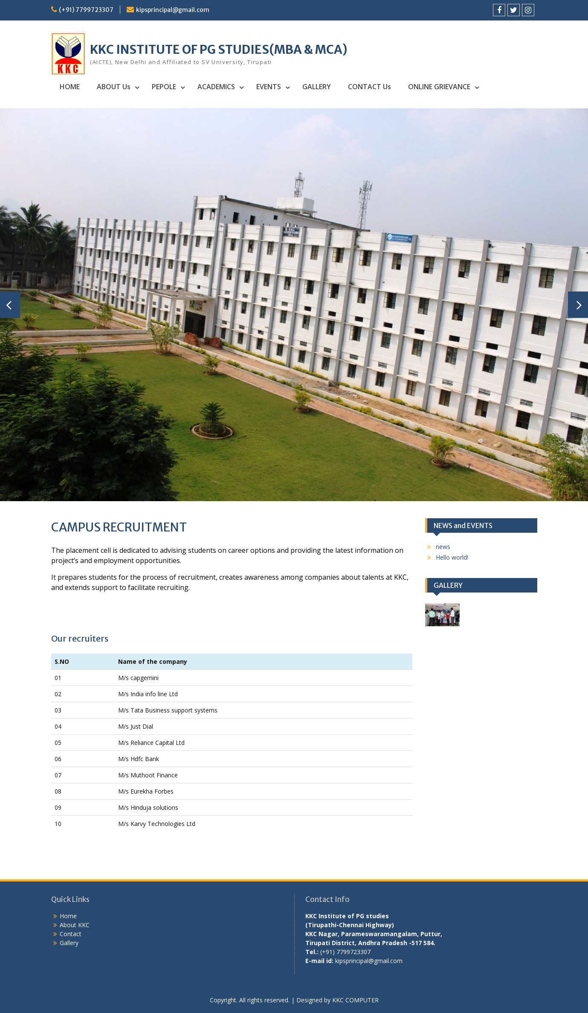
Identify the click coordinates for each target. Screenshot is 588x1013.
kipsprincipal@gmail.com (172, 10)
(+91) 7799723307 (86, 10)
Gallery (69, 943)
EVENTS (268, 86)
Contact (70, 934)
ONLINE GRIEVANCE (439, 86)
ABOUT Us (113, 86)
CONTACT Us (369, 86)
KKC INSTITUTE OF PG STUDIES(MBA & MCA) (219, 49)
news (443, 547)
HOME (70, 86)
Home (68, 916)
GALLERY (316, 86)
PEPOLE (164, 86)
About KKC (75, 925)
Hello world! (452, 557)
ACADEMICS (216, 86)
